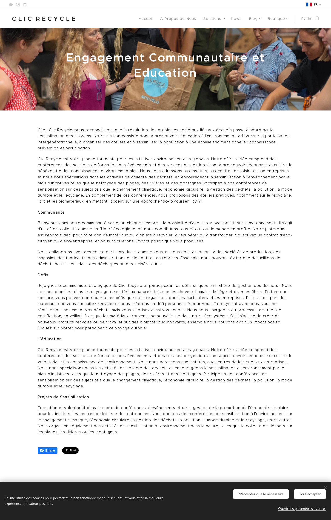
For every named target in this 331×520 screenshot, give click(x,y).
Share (47, 450)
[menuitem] (152, 18)
